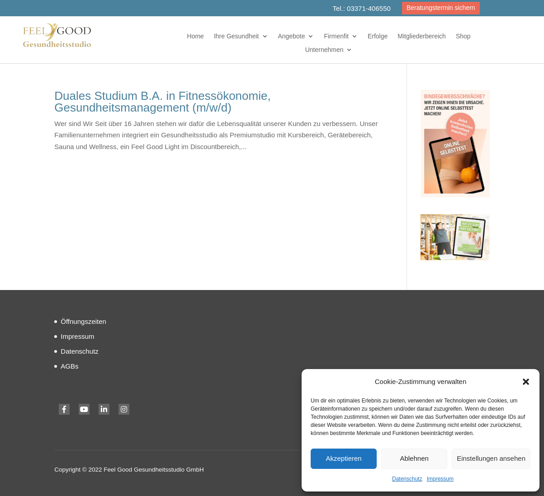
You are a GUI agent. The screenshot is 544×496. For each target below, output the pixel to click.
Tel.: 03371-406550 (361, 8)
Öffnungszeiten (83, 321)
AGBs (69, 366)
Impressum (440, 479)
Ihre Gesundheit (236, 36)
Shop (463, 36)
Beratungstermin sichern (441, 7)
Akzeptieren (343, 458)
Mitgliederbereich (421, 36)
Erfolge (378, 36)
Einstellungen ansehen (491, 458)
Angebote (291, 36)
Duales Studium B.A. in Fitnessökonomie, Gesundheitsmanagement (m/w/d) (162, 101)
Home (195, 36)
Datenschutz (407, 479)
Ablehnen (414, 458)
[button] (525, 381)
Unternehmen (324, 50)
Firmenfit (336, 36)
